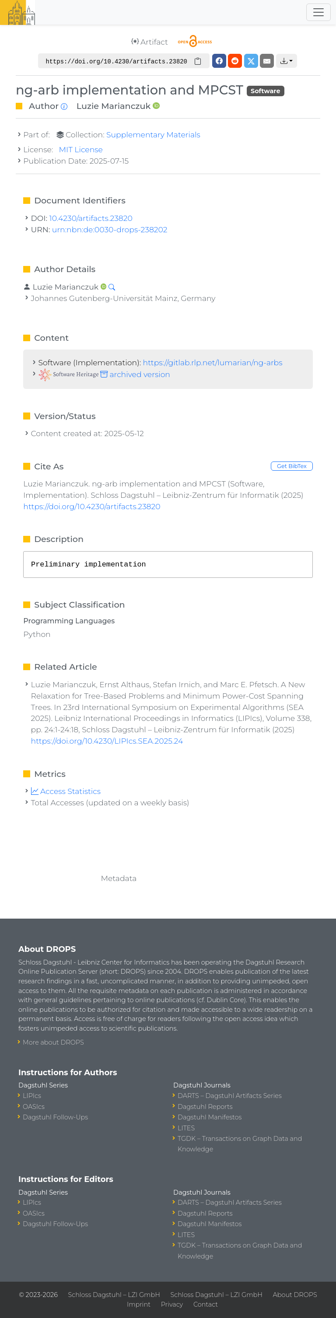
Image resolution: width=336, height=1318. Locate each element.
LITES (186, 1128)
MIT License (81, 149)
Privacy (172, 1304)
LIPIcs (32, 1096)
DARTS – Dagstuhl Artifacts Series (230, 1096)
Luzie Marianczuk (114, 106)
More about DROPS (53, 1042)
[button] (286, 61)
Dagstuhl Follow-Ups (55, 1117)
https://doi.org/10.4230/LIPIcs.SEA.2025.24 (107, 740)
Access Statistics (66, 791)
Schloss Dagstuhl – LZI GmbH (114, 1295)
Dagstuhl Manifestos (210, 1117)
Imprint (138, 1304)
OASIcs (34, 1107)
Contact (205, 1304)
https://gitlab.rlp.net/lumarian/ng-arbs (213, 362)
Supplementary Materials (153, 134)
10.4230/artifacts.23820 (91, 218)
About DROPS (295, 1295)
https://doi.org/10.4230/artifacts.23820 (91, 506)
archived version (104, 374)
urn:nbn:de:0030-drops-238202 (110, 229)
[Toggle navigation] (318, 12)
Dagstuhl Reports (205, 1107)
